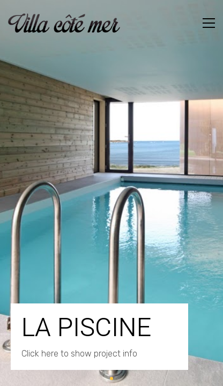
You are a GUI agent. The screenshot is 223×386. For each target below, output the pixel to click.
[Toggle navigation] (209, 23)
